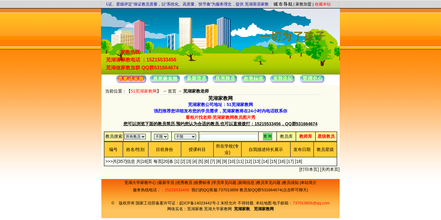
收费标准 (203, 182)
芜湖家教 (195, 209)
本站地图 (264, 203)
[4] (194, 161)
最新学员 (166, 182)
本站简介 (309, 182)
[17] (290, 161)
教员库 (286, 136)
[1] (177, 161)
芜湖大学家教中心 (140, 182)
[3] (189, 161)
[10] (231, 161)
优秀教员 (185, 182)
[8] (218, 161)
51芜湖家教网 (144, 91)
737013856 (228, 190)
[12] (248, 161)
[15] (273, 161)
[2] (182, 161)
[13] (256, 161)
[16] (281, 161)
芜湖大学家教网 (218, 209)
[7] (212, 161)
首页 (172, 91)
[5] (200, 161)
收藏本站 (323, 4)
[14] (265, 161)
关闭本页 (329, 169)
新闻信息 (247, 182)
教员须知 (291, 182)
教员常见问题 (269, 182)
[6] (206, 161)
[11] (239, 161)
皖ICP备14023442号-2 (200, 203)
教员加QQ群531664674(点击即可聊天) (273, 190)
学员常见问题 (225, 182)
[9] (224, 161)
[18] (298, 161)
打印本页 (309, 169)
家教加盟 (303, 4)
